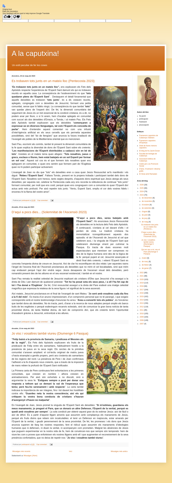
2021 (142, 276)
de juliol (145, 215)
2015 (142, 296)
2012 (142, 307)
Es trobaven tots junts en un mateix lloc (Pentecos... (149, 227)
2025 (142, 188)
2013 (142, 303)
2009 (142, 317)
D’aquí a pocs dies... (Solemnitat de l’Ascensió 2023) (49, 212)
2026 (142, 185)
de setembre (147, 208)
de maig (145, 222)
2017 (142, 290)
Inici (70, 451)
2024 (142, 191)
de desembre (147, 198)
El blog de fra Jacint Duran (149, 151)
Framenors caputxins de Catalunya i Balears (148, 136)
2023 (142, 195)
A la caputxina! (35, 53)
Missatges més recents (21, 451)
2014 (142, 300)
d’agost (145, 212)
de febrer (145, 265)
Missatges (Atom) (30, 456)
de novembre (147, 201)
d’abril (144, 258)
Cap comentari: (42, 200)
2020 (142, 279)
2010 (142, 314)
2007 (142, 324)
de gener (145, 268)
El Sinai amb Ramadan (148, 174)
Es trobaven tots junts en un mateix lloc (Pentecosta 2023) (53, 81)
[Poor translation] (16, 16)
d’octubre (146, 205)
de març (145, 262)
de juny (145, 218)
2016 (142, 293)
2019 (142, 283)
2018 (142, 286)
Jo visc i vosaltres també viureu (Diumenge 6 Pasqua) (50, 333)
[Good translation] (7, 16)
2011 (142, 310)
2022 (142, 273)
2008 (142, 320)
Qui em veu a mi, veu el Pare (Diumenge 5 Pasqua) (150, 252)
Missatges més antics (119, 451)
